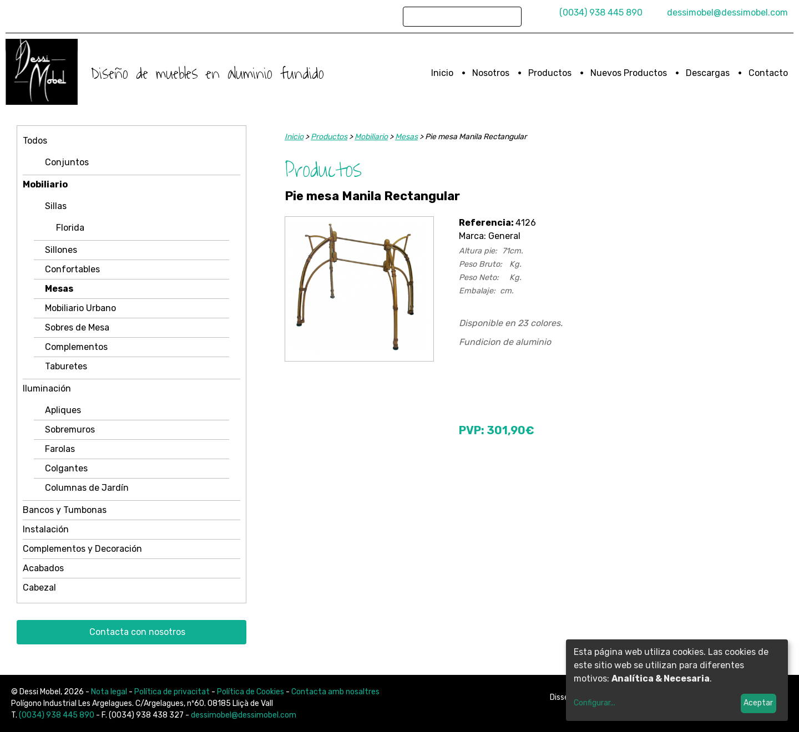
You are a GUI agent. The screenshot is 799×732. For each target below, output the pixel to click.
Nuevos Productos (628, 73)
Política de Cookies (250, 692)
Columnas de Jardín (87, 487)
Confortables (72, 269)
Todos (35, 140)
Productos (550, 73)
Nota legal (109, 692)
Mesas (59, 288)
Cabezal (39, 587)
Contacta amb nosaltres (335, 692)
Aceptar (758, 703)
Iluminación (47, 388)
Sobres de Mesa (77, 327)
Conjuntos (67, 162)
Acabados (43, 568)
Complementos (76, 347)
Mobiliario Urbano (80, 308)
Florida (70, 227)
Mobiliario (45, 184)
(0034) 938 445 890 (601, 12)
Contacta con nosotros (137, 632)
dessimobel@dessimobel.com (727, 12)
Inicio (442, 73)
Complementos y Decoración (82, 548)
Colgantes (66, 468)
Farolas (60, 449)
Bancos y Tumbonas (65, 510)
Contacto (768, 73)
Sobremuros (70, 429)
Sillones (61, 250)
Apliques (63, 410)
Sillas (56, 206)
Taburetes (66, 366)
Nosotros (490, 73)
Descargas (708, 73)
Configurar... (594, 703)
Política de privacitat (172, 692)
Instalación (46, 529)
